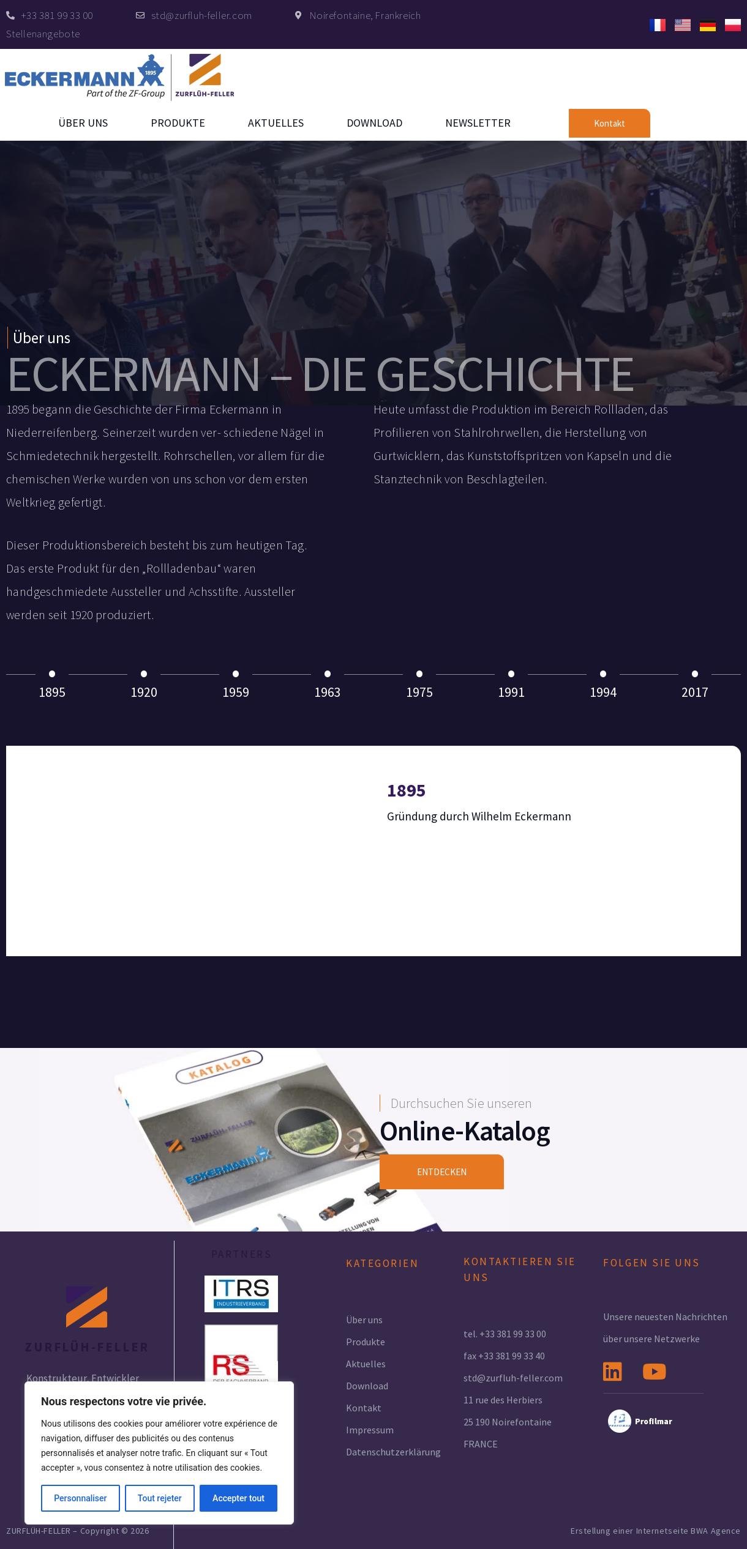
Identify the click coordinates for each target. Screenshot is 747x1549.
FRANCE (481, 1444)
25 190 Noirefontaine (508, 1422)
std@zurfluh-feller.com (513, 1378)
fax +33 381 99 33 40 (504, 1356)
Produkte (178, 123)
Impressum (370, 1430)
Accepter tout (238, 1498)
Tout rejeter (160, 1498)
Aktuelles (276, 123)
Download (374, 123)
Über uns (83, 123)
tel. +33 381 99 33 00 (505, 1334)
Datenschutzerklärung (393, 1452)
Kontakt (363, 1408)
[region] (159, 1453)
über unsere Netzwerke (651, 1338)
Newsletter (478, 123)
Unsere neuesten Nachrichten (665, 1316)
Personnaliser (80, 1498)
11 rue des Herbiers (503, 1400)
